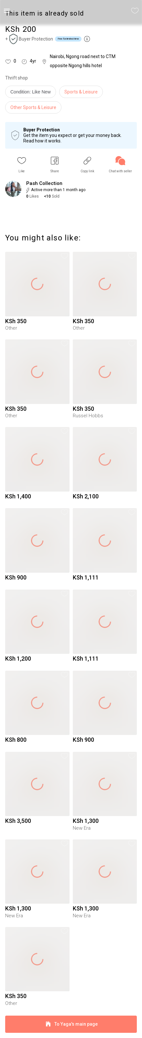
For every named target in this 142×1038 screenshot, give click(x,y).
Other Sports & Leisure (33, 107)
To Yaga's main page (71, 1024)
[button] (22, 165)
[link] (120, 165)
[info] (32, 93)
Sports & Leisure (81, 91)
